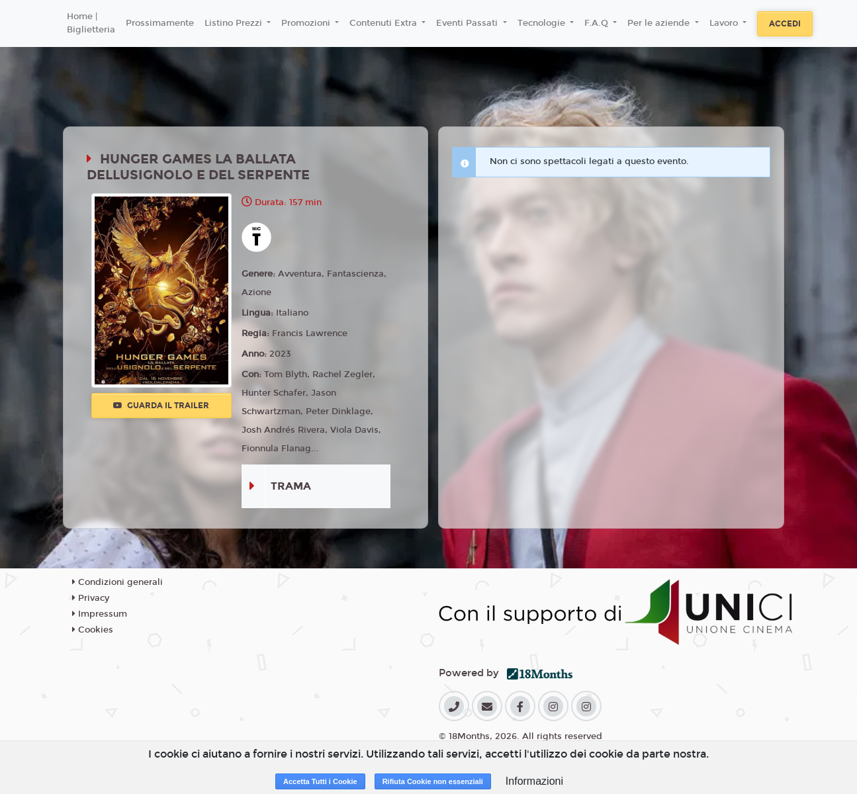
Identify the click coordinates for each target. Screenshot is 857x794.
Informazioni (534, 781)
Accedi (785, 23)
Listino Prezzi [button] (234, 23)
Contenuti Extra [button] (384, 23)
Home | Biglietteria (91, 23)
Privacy (90, 598)
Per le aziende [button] (659, 23)
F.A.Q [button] (597, 23)
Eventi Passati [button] (468, 23)
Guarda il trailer (161, 405)
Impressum (99, 614)
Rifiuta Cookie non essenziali (433, 781)
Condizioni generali (117, 582)
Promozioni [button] (307, 23)
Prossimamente (160, 23)
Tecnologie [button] (543, 23)
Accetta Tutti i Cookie (320, 781)
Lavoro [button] (725, 23)
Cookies (92, 630)
